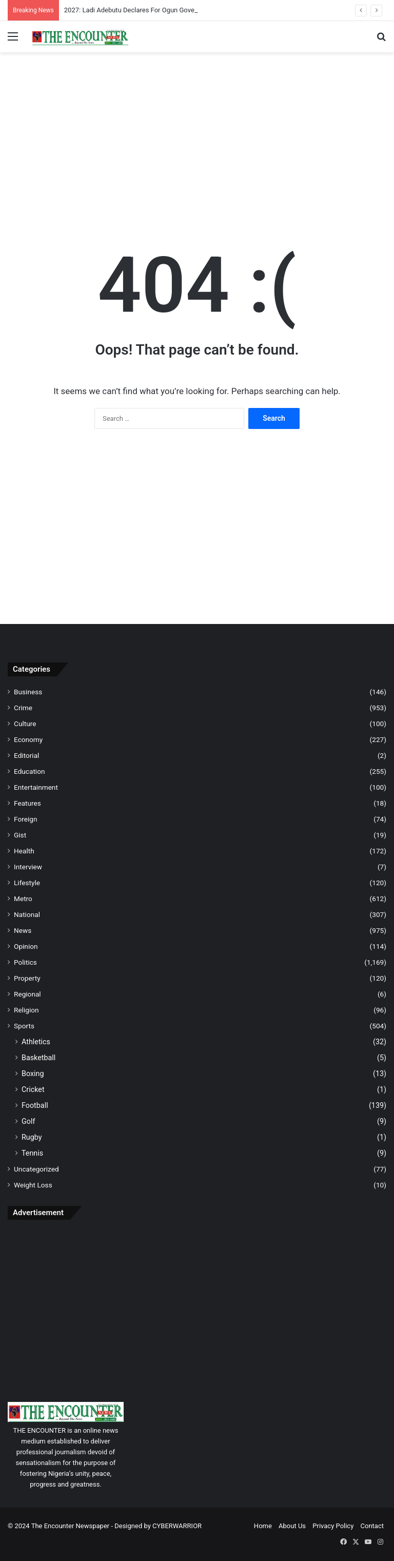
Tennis (32, 1153)
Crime (23, 708)
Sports (24, 1026)
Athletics (36, 1042)
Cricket (33, 1089)
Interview (28, 867)
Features (27, 803)
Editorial (26, 755)
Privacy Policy (332, 1526)
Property (27, 978)
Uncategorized (36, 1169)
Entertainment (36, 787)
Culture (25, 723)
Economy (28, 739)
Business (28, 692)
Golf (28, 1121)
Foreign (25, 819)
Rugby (32, 1137)
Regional (27, 994)
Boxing (33, 1073)
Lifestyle (27, 883)
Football (35, 1105)
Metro (23, 898)
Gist (20, 835)
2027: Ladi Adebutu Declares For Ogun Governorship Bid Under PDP (164, 10)
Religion (26, 1010)
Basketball (38, 1057)
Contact (372, 1526)
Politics (25, 962)
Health (24, 851)
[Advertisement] (197, 134)
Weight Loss (33, 1185)
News (22, 930)
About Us (292, 1526)
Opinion (26, 946)
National (27, 914)
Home (263, 1526)
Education (29, 771)
